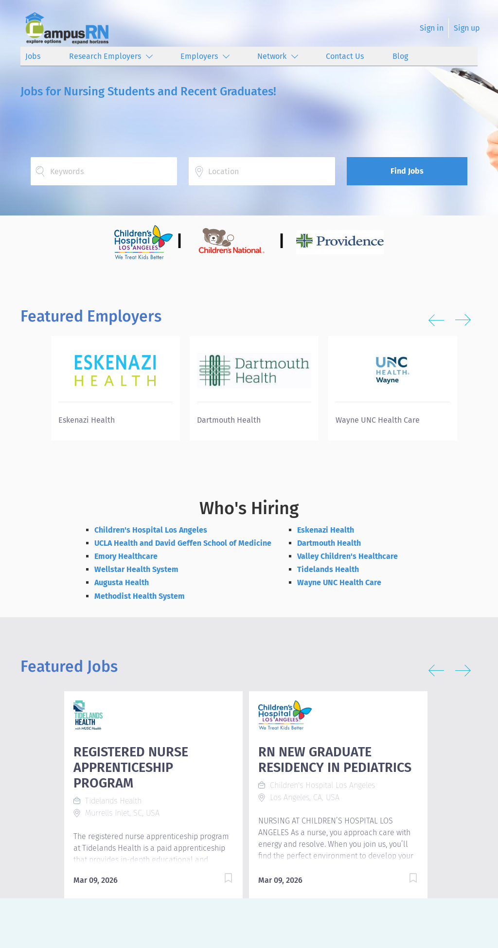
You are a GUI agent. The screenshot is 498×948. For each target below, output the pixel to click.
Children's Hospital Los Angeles (150, 530)
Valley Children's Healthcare (347, 556)
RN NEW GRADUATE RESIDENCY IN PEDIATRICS (334, 759)
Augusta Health (121, 582)
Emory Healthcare (126, 556)
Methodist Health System (139, 596)
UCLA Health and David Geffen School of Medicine (182, 543)
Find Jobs (407, 171)
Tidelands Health (328, 569)
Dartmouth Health (329, 543)
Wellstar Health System (136, 569)
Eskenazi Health (325, 530)
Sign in (432, 28)
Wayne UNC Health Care (339, 582)
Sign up (467, 28)
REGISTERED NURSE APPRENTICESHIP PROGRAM (130, 767)
